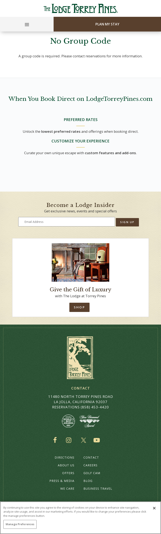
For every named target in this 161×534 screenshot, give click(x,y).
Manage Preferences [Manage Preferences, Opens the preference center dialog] (20, 524)
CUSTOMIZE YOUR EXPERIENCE (80, 140)
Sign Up (127, 222)
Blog (87, 481)
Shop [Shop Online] (79, 307)
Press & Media (61, 481)
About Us (66, 465)
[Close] (154, 508)
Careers (90, 465)
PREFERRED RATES (81, 119)
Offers (68, 473)
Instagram (70, 440)
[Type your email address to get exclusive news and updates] (66, 221)
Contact (91, 457)
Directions (64, 457)
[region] (80, 517)
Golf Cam (91, 473)
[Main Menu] (27, 25)
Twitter (83, 440)
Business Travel (97, 489)
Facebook (56, 440)
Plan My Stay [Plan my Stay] (107, 24)
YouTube (98, 440)
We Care (67, 489)
